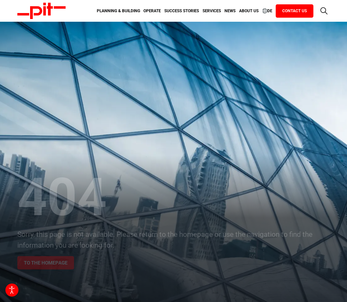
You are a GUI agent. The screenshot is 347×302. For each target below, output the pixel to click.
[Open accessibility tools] (11, 290)
